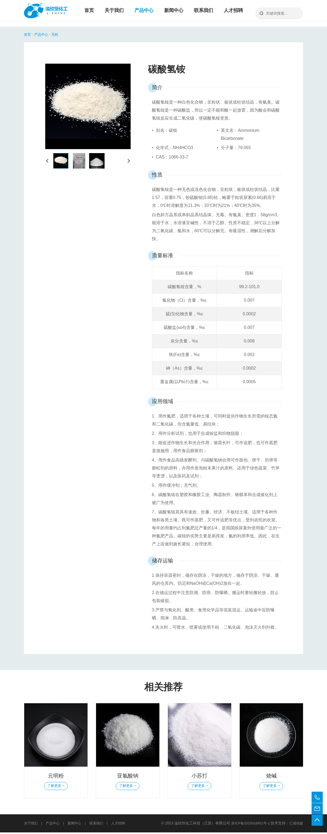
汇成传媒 (295, 825)
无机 (59, 34)
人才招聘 (233, 13)
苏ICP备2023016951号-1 (248, 825)
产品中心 (144, 13)
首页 (89, 13)
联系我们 (203, 13)
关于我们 (114, 13)
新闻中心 (173, 13)
